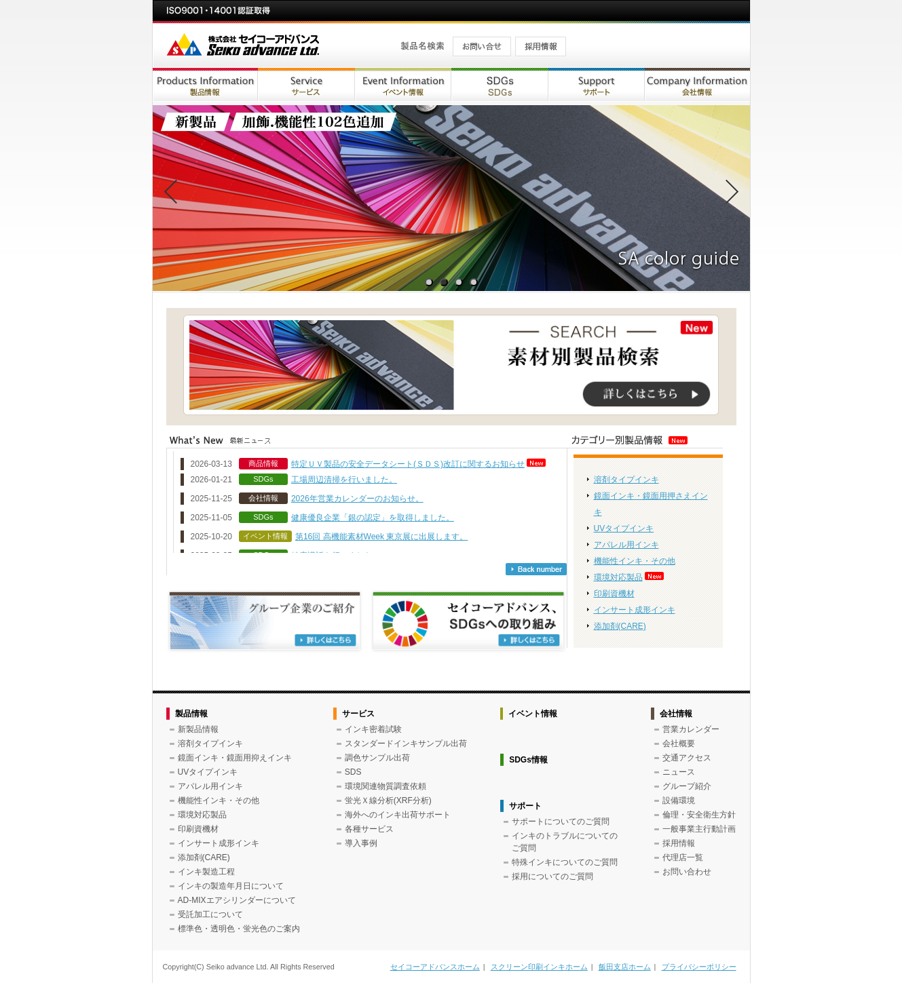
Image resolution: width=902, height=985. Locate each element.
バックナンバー (536, 569)
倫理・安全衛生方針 (699, 814)
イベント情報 (532, 713)
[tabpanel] (451, 198)
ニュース (678, 772)
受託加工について (210, 914)
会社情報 (676, 713)
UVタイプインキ (624, 528)
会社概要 (678, 743)
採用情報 (540, 46)
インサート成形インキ (634, 610)
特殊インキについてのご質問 (565, 862)
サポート (525, 806)
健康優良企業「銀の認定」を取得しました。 (372, 517)
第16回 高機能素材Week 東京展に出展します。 (381, 536)
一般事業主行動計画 (699, 829)
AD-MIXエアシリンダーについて (237, 900)
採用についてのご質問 (552, 876)
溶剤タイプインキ (626, 479)
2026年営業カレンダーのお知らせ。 (357, 498)
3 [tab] (458, 282)
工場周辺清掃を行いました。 (344, 479)
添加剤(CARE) (620, 626)
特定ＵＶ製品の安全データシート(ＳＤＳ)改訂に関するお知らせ (408, 464)
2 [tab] (443, 282)
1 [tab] (428, 282)
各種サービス (369, 829)
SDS (353, 772)
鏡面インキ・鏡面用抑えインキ (235, 757)
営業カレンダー (690, 729)
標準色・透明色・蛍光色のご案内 (239, 928)
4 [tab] (473, 282)
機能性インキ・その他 (634, 561)
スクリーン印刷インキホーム (539, 967)
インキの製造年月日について (231, 886)
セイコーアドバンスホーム (435, 967)
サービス (358, 713)
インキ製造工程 (206, 871)
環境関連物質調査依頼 (385, 786)
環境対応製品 (618, 577)
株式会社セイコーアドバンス (266, 46)
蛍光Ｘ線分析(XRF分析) (388, 800)
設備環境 (678, 800)
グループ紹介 (686, 786)
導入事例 (361, 843)
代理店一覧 (682, 857)
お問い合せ (478, 46)
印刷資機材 (614, 593)
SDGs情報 (528, 760)
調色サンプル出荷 (377, 757)
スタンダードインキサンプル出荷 (406, 743)
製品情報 (191, 713)
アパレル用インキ (626, 544)
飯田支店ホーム (625, 967)
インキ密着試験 (373, 729)
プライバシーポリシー (699, 967)
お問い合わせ (686, 871)
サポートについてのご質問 (560, 821)
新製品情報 (198, 729)
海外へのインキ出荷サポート (398, 814)
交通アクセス (686, 757)
